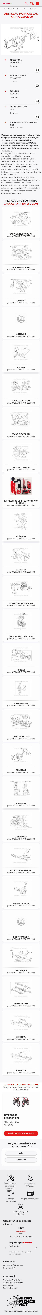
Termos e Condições (12, 1280)
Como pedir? (9, 1268)
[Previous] (18, 9)
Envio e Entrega (10, 1288)
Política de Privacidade (13, 1283)
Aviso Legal (8, 1285)
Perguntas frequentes (13, 1265)
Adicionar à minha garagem (21, 1133)
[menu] (37, 3)
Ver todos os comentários (21, 1236)
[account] (26, 3)
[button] (21, 1102)
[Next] (24, 9)
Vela (21, 1153)
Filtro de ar (21, 1160)
